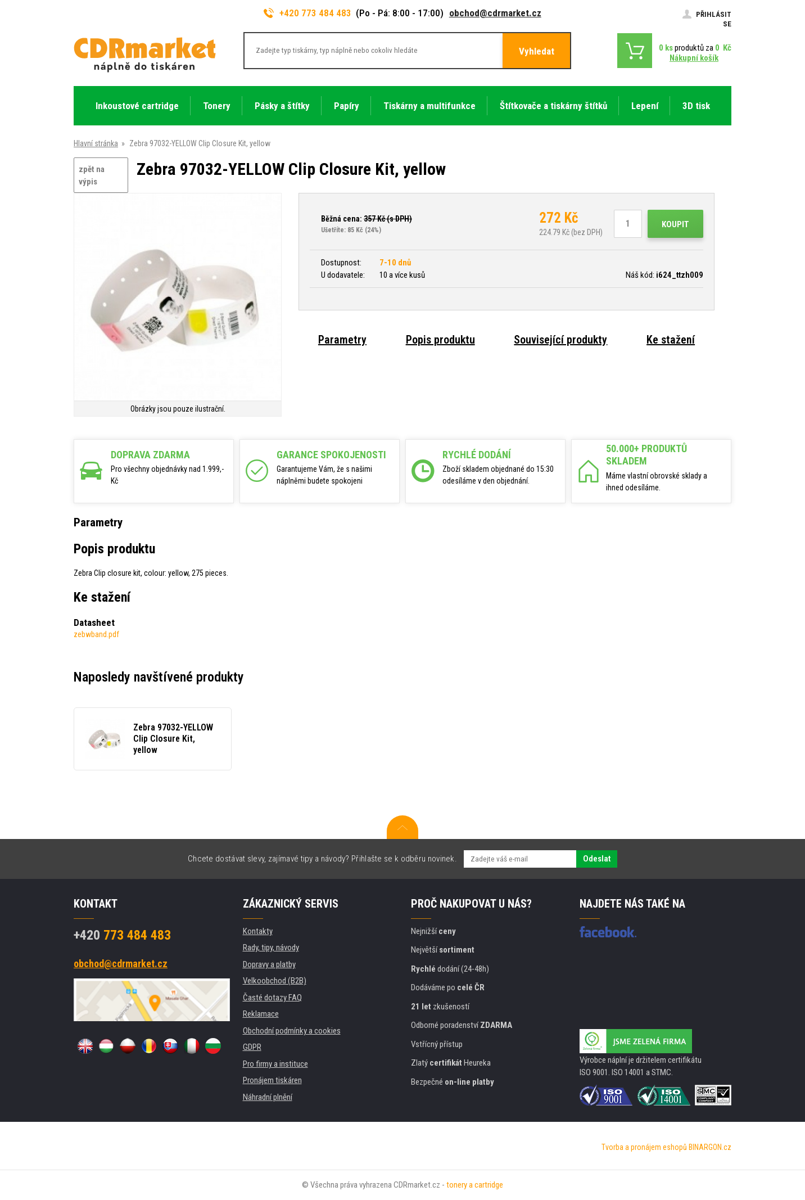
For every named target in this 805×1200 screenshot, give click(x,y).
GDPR (252, 1047)
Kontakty (258, 931)
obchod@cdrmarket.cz (495, 13)
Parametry (342, 339)
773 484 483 (122, 935)
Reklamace (261, 1014)
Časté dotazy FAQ (272, 998)
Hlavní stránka (96, 143)
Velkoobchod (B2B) (274, 981)
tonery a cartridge (474, 1185)
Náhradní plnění (267, 1097)
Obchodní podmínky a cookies (292, 1031)
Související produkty (560, 339)
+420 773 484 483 (307, 13)
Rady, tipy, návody (271, 947)
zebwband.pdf (96, 634)
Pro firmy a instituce (275, 1064)
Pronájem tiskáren (272, 1080)
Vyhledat (536, 51)
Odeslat (596, 859)
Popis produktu (440, 339)
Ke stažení (670, 339)
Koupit (675, 224)
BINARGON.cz (710, 1147)
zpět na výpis (92, 175)
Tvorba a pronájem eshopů (644, 1147)
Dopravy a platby (269, 964)
